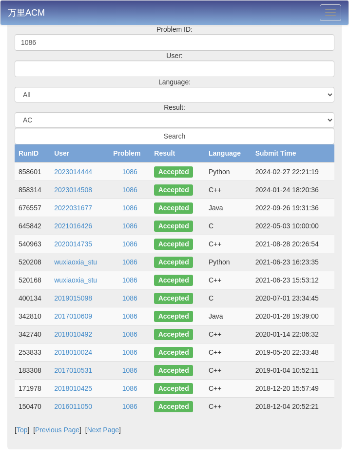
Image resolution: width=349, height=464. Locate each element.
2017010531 (73, 370)
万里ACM (26, 13)
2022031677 (73, 208)
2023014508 (73, 190)
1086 (129, 172)
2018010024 (73, 352)
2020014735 (73, 244)
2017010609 (73, 316)
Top (22, 430)
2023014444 (73, 172)
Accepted (173, 172)
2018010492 (73, 334)
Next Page (103, 430)
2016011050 (73, 406)
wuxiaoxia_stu (75, 262)
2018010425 (73, 388)
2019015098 (73, 298)
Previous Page (57, 430)
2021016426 (73, 226)
